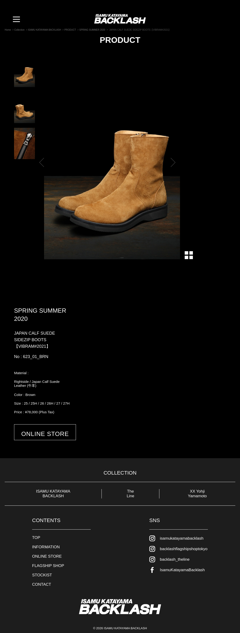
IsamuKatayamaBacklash (182, 561)
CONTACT (41, 576)
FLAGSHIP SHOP (48, 557)
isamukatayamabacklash (181, 529)
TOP (36, 529)
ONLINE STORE (52, 435)
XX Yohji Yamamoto (197, 485)
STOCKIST (42, 566)
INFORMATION (46, 538)
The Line (130, 485)
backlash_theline (175, 551)
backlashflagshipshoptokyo (183, 540)
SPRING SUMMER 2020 (40, 314)
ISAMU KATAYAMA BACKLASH (53, 485)
